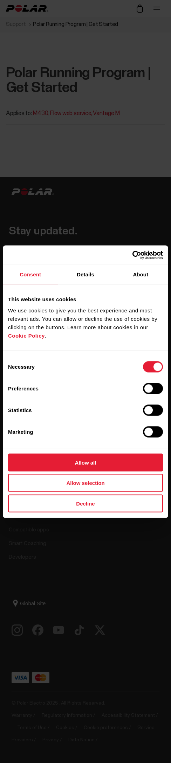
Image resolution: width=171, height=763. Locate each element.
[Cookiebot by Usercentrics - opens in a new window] (132, 255)
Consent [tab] (30, 274)
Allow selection (85, 483)
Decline (85, 503)
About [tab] (140, 274)
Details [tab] (85, 274)
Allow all (85, 462)
